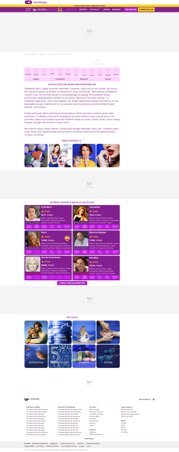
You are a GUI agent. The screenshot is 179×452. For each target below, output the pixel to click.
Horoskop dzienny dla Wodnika (36, 412)
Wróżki (123, 428)
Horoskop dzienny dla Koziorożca (37, 410)
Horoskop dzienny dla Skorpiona (37, 432)
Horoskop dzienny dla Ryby (35, 414)
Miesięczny (84, 79)
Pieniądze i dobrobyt (96, 412)
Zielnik (92, 426)
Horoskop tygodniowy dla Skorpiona (70, 432)
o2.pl (88, 446)
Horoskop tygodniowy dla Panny (68, 428)
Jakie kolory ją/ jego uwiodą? (130, 414)
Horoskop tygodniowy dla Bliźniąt (69, 421)
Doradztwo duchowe (96, 414)
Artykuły (95, 9)
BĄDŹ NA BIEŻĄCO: (147, 400)
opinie (47, 211)
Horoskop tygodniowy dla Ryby (68, 414)
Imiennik (116, 9)
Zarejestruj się (146, 9)
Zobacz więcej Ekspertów (72, 283)
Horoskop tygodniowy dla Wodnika (69, 412)
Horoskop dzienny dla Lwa (34, 426)
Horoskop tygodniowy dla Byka (68, 419)
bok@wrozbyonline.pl (40, 444)
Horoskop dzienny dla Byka (35, 419)
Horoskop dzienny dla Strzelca (36, 435)
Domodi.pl (40, 446)
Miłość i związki (94, 410)
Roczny (108, 79)
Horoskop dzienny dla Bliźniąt (36, 421)
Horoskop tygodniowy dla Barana (69, 417)
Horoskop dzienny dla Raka (35, 423)
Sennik (106, 9)
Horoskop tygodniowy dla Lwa (68, 426)
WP (25, 54)
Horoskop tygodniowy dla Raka (68, 423)
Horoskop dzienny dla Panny (35, 428)
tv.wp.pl (81, 446)
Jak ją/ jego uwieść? (127, 417)
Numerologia (94, 421)
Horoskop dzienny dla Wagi (35, 430)
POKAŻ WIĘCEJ (89, 439)
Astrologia (93, 419)
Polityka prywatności (96, 434)
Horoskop (43, 54)
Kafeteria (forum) (52, 446)
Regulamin (93, 432)
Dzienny (36, 79)
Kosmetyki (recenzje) (69, 446)
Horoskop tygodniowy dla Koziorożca (70, 410)
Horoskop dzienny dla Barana (36, 417)
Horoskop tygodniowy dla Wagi (68, 430)
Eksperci (83, 9)
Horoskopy (71, 9)
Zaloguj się (130, 9)
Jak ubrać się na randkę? (129, 412)
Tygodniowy (60, 79)
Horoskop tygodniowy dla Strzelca (69, 435)
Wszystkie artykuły (93, 444)
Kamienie (92, 423)
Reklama (80, 444)
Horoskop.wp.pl (33, 54)
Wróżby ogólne (94, 417)
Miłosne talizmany (127, 410)
